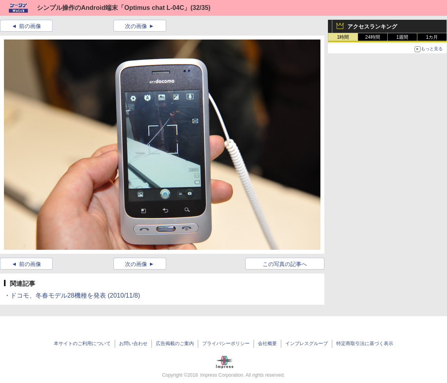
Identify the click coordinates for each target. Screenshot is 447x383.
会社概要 (267, 343)
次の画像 (136, 26)
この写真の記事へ (285, 264)
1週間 (402, 37)
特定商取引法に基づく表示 (364, 343)
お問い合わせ (133, 343)
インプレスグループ (306, 343)
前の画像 (30, 26)
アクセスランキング (372, 26)
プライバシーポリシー (226, 343)
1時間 (343, 37)
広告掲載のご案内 (175, 343)
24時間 (372, 37)
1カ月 (432, 37)
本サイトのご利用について (82, 343)
